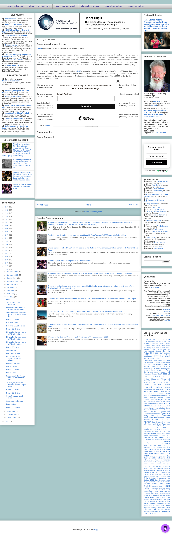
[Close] (118, 81)
